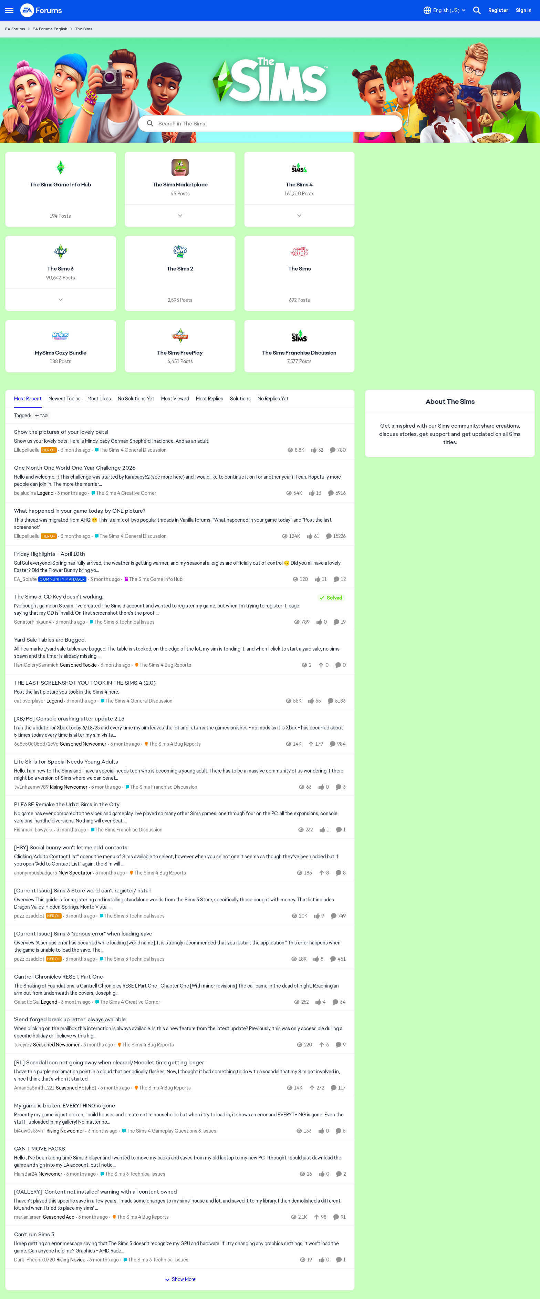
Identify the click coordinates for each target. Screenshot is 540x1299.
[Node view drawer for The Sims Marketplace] (180, 216)
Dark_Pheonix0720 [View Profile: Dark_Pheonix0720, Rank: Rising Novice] (34, 1260)
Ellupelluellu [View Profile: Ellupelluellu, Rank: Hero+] (27, 450)
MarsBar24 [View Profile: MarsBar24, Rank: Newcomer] (25, 1174)
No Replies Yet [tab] (273, 399)
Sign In (523, 10)
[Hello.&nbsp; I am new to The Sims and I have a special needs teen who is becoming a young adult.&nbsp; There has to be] (180, 774)
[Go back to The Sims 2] (180, 269)
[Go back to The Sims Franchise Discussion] (299, 352)
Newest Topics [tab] (65, 399)
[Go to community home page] (41, 10)
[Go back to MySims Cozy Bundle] (60, 352)
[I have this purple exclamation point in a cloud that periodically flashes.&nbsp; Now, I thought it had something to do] (180, 1075)
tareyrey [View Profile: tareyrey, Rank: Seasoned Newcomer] (23, 1045)
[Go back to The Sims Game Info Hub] (60, 184)
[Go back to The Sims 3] (60, 269)
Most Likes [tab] (99, 399)
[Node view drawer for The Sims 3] (60, 299)
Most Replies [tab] (209, 399)
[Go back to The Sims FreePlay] (180, 352)
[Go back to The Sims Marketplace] (180, 184)
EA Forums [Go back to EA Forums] (15, 29)
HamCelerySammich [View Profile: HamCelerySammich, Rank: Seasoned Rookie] (36, 665)
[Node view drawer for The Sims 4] (299, 216)
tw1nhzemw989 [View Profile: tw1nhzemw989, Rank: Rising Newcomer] (31, 787)
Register (498, 10)
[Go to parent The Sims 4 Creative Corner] (122, 493)
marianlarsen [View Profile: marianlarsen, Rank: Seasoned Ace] (28, 1217)
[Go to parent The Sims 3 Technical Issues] (120, 622)
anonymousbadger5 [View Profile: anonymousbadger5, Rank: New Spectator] (35, 873)
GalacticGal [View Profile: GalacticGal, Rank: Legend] (27, 1002)
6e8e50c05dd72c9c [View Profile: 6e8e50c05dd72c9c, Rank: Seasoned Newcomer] (36, 744)
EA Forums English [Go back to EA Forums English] (50, 29)
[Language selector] (444, 10)
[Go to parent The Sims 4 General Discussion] (129, 450)
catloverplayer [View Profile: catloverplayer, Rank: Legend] (29, 701)
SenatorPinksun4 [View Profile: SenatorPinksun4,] (33, 622)
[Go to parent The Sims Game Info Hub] (152, 579)
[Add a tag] (41, 415)
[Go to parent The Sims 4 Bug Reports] (161, 665)
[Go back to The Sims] (299, 269)
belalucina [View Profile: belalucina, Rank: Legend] (25, 493)
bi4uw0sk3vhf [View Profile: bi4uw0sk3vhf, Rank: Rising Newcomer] (29, 1131)
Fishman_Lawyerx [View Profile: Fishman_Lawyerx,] (33, 830)
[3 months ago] (74, 450)
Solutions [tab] (240, 399)
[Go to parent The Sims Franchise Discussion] (159, 786)
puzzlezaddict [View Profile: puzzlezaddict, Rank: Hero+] (29, 916)
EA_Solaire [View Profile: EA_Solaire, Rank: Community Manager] (25, 579)
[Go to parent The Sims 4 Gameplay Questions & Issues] (167, 1131)
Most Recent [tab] (28, 399)
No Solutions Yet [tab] (136, 399)
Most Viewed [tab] (175, 399)
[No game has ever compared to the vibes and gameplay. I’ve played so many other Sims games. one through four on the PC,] (180, 817)
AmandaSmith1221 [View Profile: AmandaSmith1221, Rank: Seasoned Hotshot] (34, 1088)
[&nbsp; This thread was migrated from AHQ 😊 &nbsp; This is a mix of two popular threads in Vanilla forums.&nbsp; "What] (180, 523)
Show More (180, 1279)
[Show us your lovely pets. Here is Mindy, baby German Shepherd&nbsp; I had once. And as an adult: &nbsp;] (180, 441)
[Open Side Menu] (9, 10)
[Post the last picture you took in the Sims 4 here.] (180, 692)
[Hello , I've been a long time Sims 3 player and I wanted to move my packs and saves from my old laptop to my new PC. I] (180, 1161)
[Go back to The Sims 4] (299, 184)
